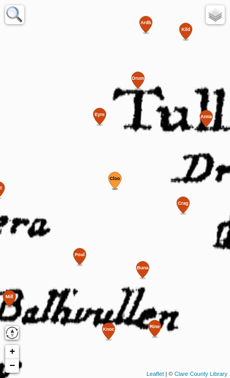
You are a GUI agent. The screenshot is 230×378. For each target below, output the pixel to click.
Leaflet (155, 374)
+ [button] (12, 351)
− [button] (12, 366)
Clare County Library (200, 374)
